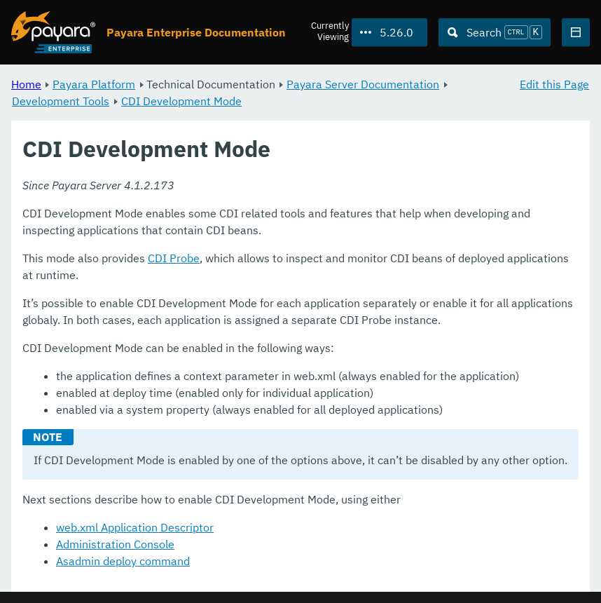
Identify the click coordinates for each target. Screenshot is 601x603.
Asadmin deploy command (123, 561)
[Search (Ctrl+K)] (494, 32)
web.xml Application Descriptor (135, 527)
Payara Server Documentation (362, 84)
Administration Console (115, 544)
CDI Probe (174, 258)
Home (26, 84)
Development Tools (60, 101)
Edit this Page (554, 84)
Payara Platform (94, 84)
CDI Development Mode (181, 101)
